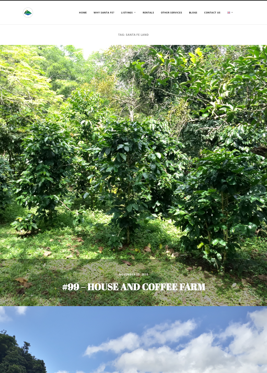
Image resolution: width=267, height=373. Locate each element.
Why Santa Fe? (104, 12)
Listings (127, 12)
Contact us (212, 12)
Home (83, 12)
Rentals (148, 12)
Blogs (193, 12)
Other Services (171, 12)
